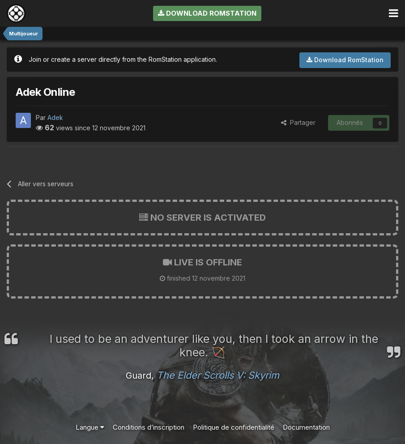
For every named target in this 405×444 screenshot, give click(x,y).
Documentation (306, 427)
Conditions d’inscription (148, 427)
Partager (298, 122)
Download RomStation (207, 13)
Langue (90, 427)
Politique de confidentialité (233, 427)
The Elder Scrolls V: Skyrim (218, 375)
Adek (55, 117)
